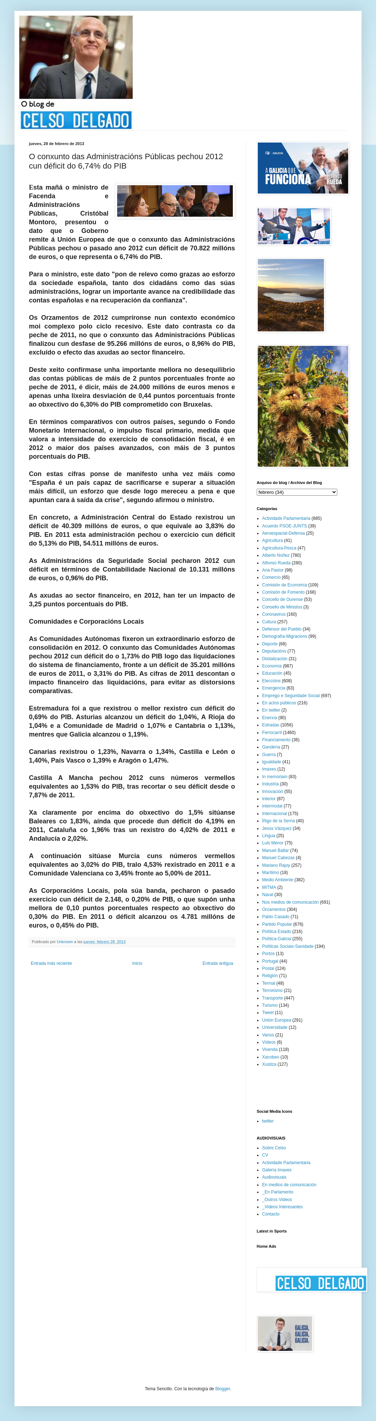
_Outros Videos (277, 1199)
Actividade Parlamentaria (286, 518)
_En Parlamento (277, 1192)
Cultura (269, 621)
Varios (268, 1035)
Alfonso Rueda (276, 562)
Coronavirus (274, 614)
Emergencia (273, 688)
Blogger (222, 1388)
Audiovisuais (274, 1177)
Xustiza (269, 1064)
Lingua (268, 835)
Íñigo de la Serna (278, 820)
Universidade (274, 1027)
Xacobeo (270, 1057)
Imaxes (269, 769)
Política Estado (276, 931)
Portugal (270, 961)
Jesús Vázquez (276, 828)
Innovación (272, 791)
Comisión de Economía (284, 585)
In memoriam (274, 776)
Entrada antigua (217, 963)
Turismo (270, 1005)
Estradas (270, 725)
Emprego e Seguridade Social (291, 695)
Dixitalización (274, 658)
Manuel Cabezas (278, 857)
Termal (268, 983)
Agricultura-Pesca (279, 548)
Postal (268, 968)
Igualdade (271, 761)
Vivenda (270, 1049)
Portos (268, 953)
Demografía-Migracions (284, 636)
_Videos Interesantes (282, 1206)
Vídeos (268, 1042)
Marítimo (270, 872)
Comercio (271, 577)
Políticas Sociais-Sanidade (287, 946)
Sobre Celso (274, 1147)
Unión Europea (276, 1020)
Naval (267, 894)
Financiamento (276, 739)
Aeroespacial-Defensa (283, 533)
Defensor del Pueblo (282, 629)
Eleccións (271, 680)
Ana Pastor (272, 570)
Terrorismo (272, 990)
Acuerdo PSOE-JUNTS (284, 526)
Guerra (268, 754)
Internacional (274, 813)
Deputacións (274, 651)
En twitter (271, 710)
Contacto (270, 1214)
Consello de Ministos (282, 607)
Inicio (137, 963)
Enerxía (269, 717)
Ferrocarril (272, 732)
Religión (270, 975)
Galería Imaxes (276, 1169)
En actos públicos (279, 702)
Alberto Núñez (276, 555)
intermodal (272, 806)
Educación (272, 673)
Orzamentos (274, 909)
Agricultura (272, 540)
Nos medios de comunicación (290, 902)
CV (265, 1155)
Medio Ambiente (277, 879)
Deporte (270, 643)
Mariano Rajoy (276, 865)
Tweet (268, 1012)
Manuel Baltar (275, 850)
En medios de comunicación (289, 1184)
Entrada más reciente (51, 963)
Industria (270, 783)
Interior (268, 798)
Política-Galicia (276, 938)
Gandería (271, 747)
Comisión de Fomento (283, 592)
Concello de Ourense (282, 599)
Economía (272, 666)
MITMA (269, 887)
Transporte (272, 998)
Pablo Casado (275, 916)
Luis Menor (272, 842)
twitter (268, 1121)
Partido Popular (277, 924)
